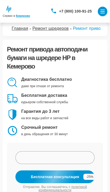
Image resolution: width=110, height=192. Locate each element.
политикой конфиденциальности (63, 188)
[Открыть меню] (102, 11)
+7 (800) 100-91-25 (75, 11)
